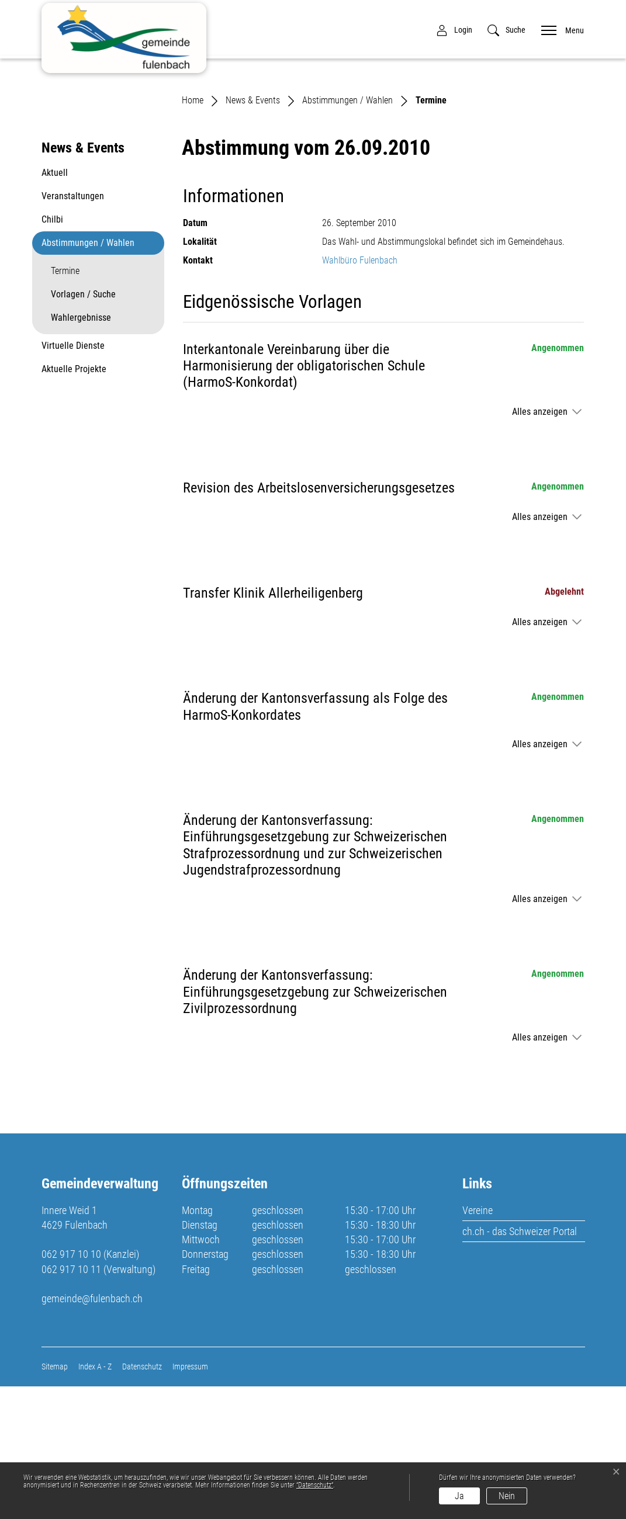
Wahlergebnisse (81, 450)
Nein (507, 1495)
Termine (79, 407)
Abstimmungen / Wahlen (87, 376)
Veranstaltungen (72, 329)
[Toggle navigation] (559, 29)
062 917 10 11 (71, 1402)
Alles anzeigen (540, 544)
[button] (506, 30)
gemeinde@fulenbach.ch (92, 1431)
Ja (459, 1495)
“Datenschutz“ (314, 1485)
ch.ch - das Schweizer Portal (519, 1364)
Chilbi (52, 352)
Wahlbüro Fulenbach (359, 392)
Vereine (477, 1343)
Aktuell (54, 305)
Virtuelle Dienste (73, 478)
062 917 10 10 (71, 1387)
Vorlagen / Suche (83, 427)
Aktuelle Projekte (73, 502)
